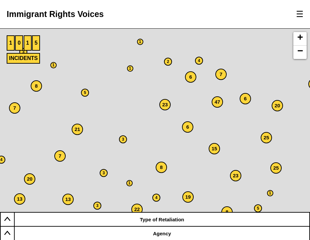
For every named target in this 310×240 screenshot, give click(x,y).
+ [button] (300, 38)
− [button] (300, 52)
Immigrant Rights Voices (55, 14)
